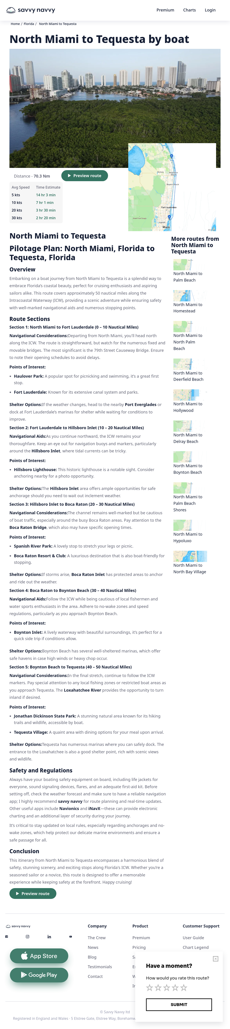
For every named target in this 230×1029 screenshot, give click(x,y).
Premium (165, 10)
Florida (29, 24)
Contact (95, 976)
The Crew (97, 937)
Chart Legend (196, 947)
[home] (39, 10)
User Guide (193, 937)
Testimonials (100, 966)
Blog (92, 957)
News (93, 947)
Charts (189, 10)
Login (210, 10)
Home (15, 24)
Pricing (139, 947)
